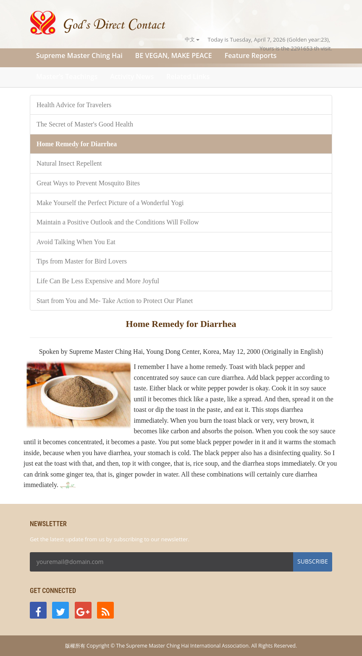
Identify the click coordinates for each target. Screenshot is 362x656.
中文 (192, 39)
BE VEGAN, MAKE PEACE (173, 55)
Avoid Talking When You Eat (76, 241)
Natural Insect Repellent (69, 163)
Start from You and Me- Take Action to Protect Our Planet (115, 300)
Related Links (188, 76)
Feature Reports (251, 55)
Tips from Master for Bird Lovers (82, 261)
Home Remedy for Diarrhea (77, 144)
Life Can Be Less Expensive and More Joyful (98, 281)
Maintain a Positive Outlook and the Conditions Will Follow (118, 222)
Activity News (132, 76)
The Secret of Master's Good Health (85, 124)
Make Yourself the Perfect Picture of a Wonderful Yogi (110, 202)
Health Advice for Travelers (74, 104)
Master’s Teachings (66, 76)
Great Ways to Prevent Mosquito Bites (88, 183)
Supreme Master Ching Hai (79, 55)
